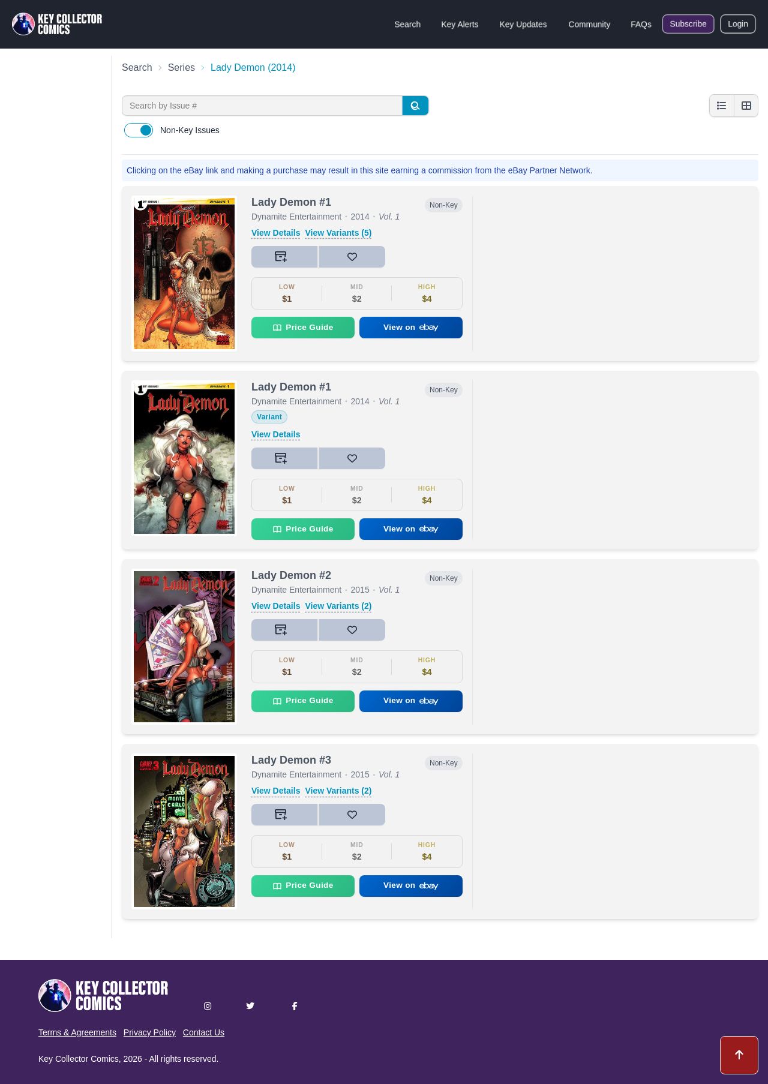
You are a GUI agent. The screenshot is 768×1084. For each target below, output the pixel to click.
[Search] (415, 105)
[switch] (138, 130)
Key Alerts (460, 24)
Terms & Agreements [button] (77, 1032)
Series (181, 67)
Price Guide (302, 327)
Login (738, 24)
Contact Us (203, 1032)
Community (589, 24)
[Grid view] (746, 105)
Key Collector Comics (78, 1059)
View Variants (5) (338, 233)
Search (407, 24)
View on (411, 327)
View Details (275, 233)
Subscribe (688, 24)
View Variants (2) (338, 606)
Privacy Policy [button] (150, 1032)
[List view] (722, 105)
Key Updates (523, 24)
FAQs (641, 24)
